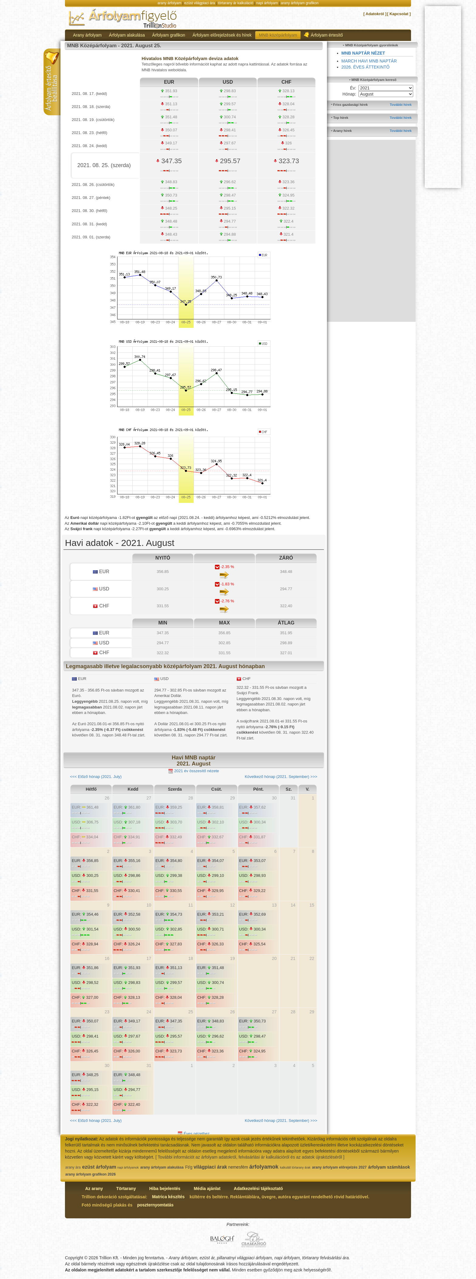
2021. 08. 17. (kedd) (89, 93)
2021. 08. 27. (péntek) (91, 197)
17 (148, 958)
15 (311, 905)
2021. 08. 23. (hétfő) (89, 132)
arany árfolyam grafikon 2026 (90, 1174)
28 (190, 798)
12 (232, 905)
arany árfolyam (170, 3)
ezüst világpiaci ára (199, 3)
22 (311, 958)
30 (274, 798)
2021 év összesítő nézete (193, 771)
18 (190, 958)
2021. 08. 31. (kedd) (89, 224)
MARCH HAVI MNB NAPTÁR (369, 61)
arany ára (73, 1167)
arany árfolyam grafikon (299, 3)
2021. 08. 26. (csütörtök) (93, 184)
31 (293, 798)
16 (107, 958)
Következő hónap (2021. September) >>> (281, 776)
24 (148, 1011)
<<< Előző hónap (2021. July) (95, 776)
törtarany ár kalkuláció (235, 3)
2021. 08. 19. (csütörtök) (93, 119)
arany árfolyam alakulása (162, 1167)
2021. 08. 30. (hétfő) (89, 210)
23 (107, 1011)
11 (190, 905)
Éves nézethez (193, 1133)
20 (274, 958)
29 (232, 798)
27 (148, 798)
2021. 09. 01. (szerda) (91, 237)
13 (274, 905)
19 (232, 958)
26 (107, 798)
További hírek (401, 104)
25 (190, 1011)
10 (148, 905)
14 (293, 905)
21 (293, 958)
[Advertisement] (371, 231)
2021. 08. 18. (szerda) (91, 106)
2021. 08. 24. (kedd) (89, 145)
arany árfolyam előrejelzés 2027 (339, 1167)
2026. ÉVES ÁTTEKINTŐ (366, 67)
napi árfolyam (267, 3)
